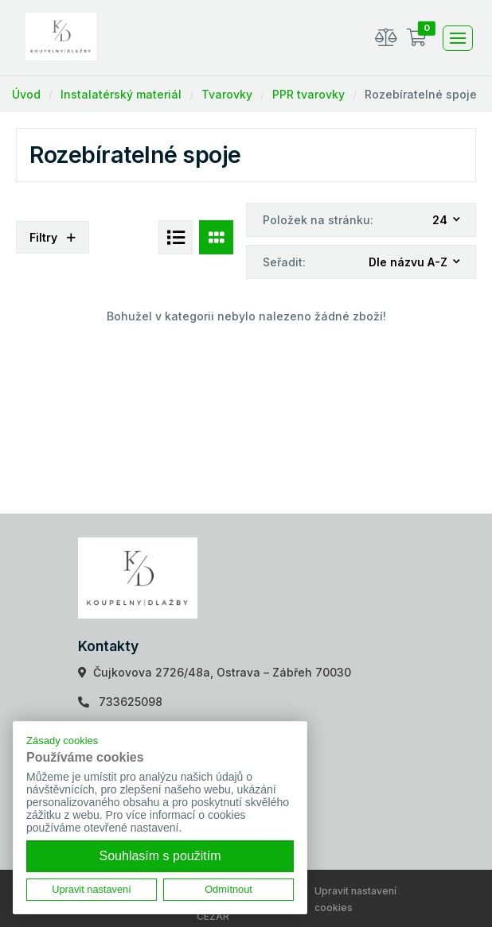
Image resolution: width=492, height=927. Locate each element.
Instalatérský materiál (121, 94)
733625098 (130, 701)
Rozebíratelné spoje (421, 94)
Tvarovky (226, 94)
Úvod (26, 94)
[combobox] (447, 220)
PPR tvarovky (308, 94)
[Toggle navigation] (458, 38)
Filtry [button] (52, 237)
